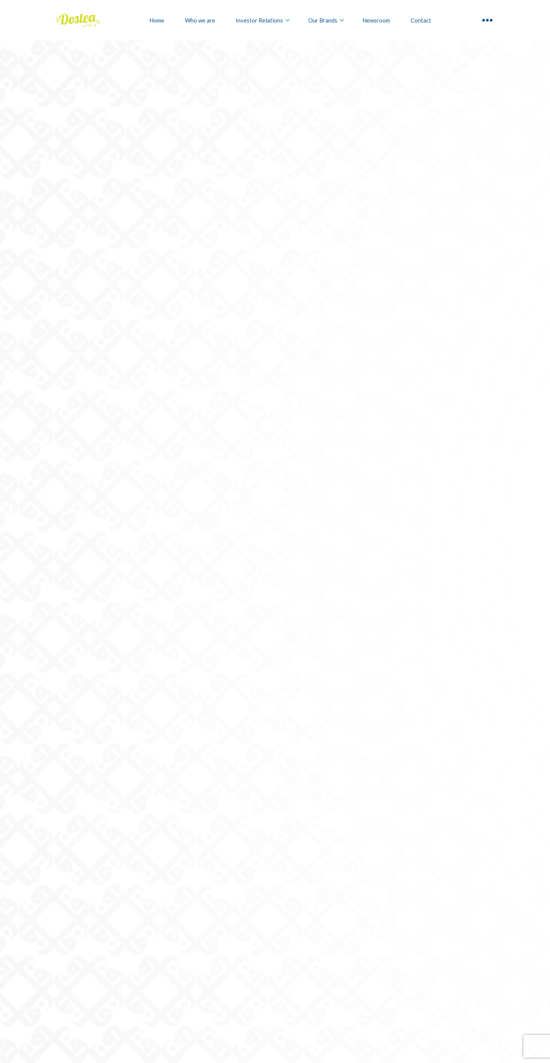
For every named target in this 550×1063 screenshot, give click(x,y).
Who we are (200, 20)
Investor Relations (263, 20)
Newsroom (376, 20)
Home (156, 20)
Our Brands (326, 20)
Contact (421, 20)
